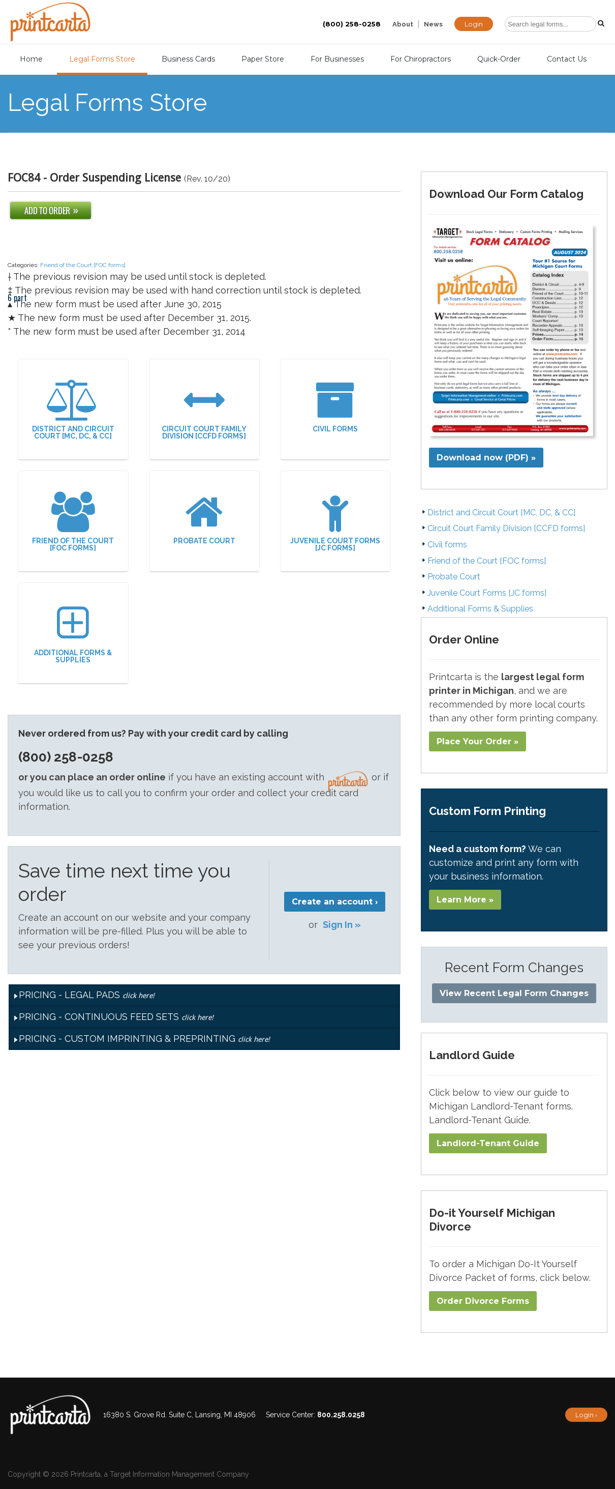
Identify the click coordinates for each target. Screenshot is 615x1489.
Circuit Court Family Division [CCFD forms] (204, 409)
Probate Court (204, 518)
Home (31, 59)
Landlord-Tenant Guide (488, 1143)
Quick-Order (498, 59)
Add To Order (50, 210)
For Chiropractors (420, 59)
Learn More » (465, 899)
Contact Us (567, 59)
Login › (586, 1415)
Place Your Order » (477, 741)
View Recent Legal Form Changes (514, 993)
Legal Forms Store (102, 59)
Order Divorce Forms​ (483, 1301)
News (433, 24)
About (402, 24)
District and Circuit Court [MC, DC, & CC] (73, 409)
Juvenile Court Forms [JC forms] (335, 521)
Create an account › (335, 902)
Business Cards (188, 59)
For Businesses (337, 59)
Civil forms (335, 406)
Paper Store (262, 59)
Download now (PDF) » (486, 457)
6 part (17, 250)
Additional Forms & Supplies (73, 633)
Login (474, 24)
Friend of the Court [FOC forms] (83, 265)
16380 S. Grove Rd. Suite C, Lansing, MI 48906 (179, 1415)
